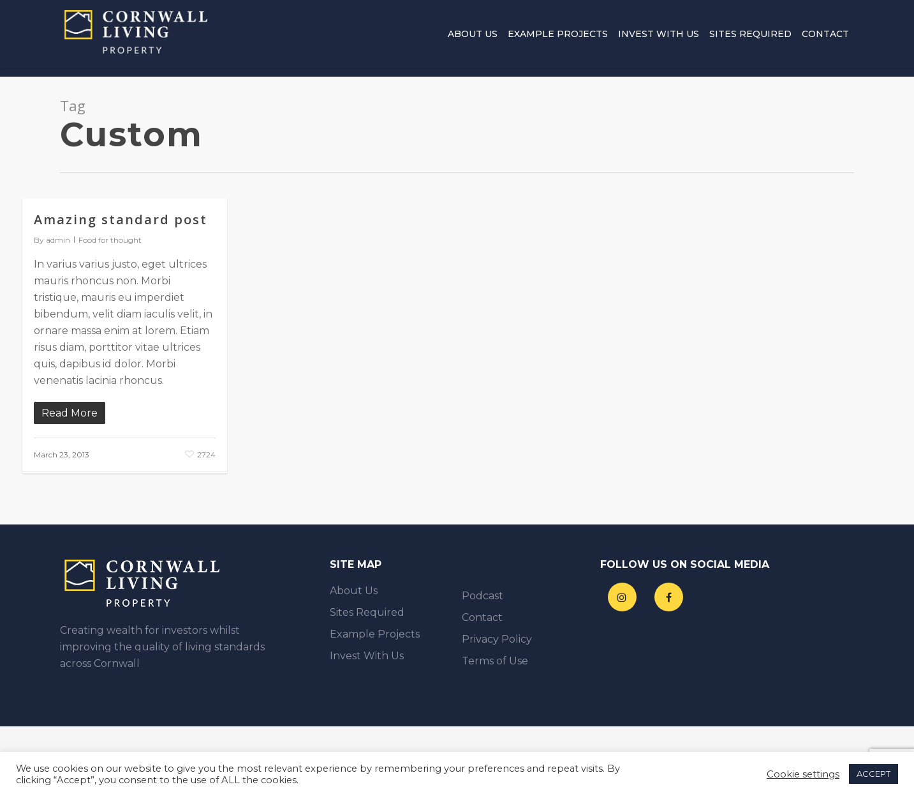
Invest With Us (658, 38)
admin (58, 240)
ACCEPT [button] (873, 774)
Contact (825, 38)
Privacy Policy (497, 639)
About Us (473, 38)
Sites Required (750, 38)
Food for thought (110, 240)
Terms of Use (495, 661)
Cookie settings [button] (803, 774)
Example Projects (558, 38)
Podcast (482, 596)
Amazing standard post (120, 219)
